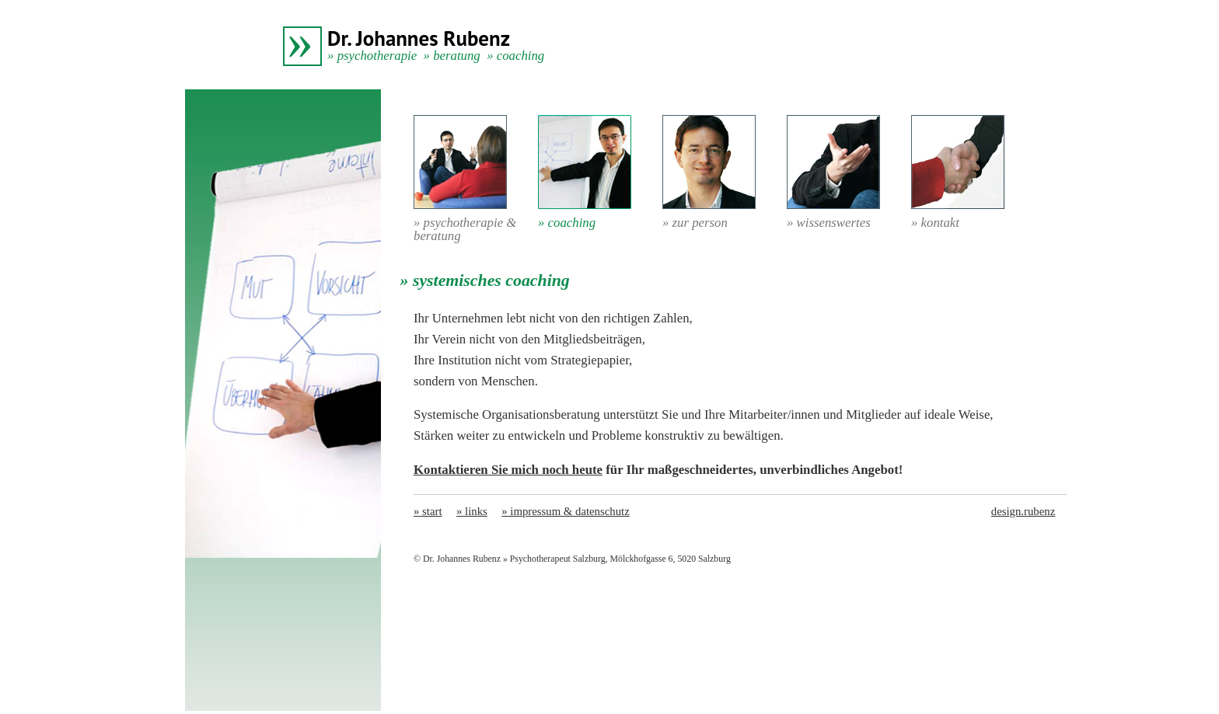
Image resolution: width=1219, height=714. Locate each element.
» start (428, 511)
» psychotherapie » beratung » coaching (435, 55)
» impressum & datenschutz (565, 511)
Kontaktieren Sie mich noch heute (508, 469)
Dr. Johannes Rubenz (418, 38)
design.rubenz (1023, 511)
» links (471, 511)
